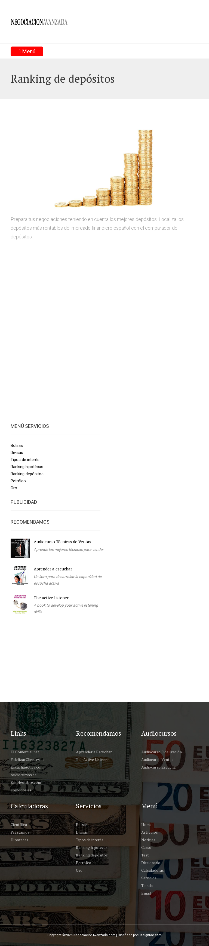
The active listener (51, 597)
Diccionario (150, 862)
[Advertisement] (110, 662)
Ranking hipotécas (27, 466)
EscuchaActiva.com (27, 767)
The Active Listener (92, 759)
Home (146, 824)
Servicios (148, 877)
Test (145, 855)
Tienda (147, 885)
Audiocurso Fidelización (161, 751)
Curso (146, 847)
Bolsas (17, 445)
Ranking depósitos (27, 473)
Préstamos (20, 832)
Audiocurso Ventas (157, 759)
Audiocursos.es (23, 774)
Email (146, 893)
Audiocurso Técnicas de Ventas (62, 541)
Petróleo (18, 480)
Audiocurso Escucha (158, 767)
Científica (19, 824)
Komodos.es (21, 790)
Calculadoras (152, 870)
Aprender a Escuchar (94, 751)
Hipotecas (19, 839)
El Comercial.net (25, 751)
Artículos (149, 832)
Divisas (17, 452)
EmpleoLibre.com (26, 782)
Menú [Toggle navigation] (27, 51)
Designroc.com (150, 935)
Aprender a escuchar (53, 569)
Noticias (148, 839)
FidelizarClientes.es (27, 759)
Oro (14, 488)
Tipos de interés (25, 459)
